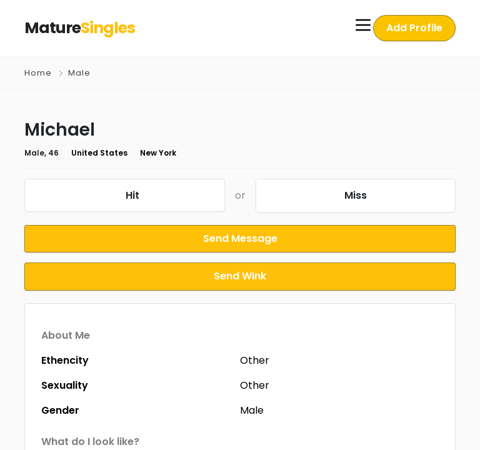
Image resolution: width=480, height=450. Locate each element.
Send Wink (240, 274)
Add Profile (415, 27)
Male (79, 73)
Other (254, 357)
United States (90, 153)
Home (38, 73)
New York (143, 153)
